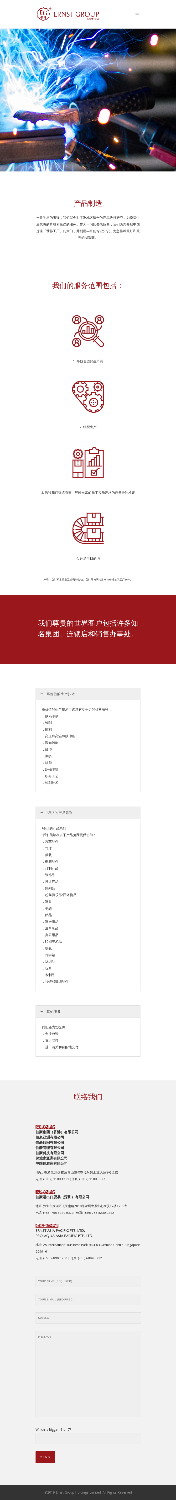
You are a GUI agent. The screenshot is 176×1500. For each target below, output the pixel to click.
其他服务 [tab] (54, 1012)
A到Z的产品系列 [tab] (60, 813)
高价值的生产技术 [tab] (61, 694)
